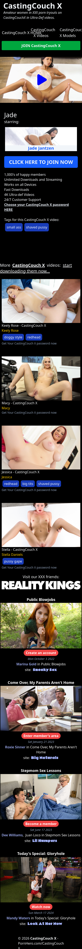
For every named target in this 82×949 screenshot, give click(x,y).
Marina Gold (26, 664)
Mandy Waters (18, 918)
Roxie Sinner (15, 747)
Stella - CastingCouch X (20, 549)
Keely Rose (10, 330)
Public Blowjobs (41, 599)
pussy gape (13, 561)
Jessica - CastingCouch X (20, 472)
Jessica (7, 477)
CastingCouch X (32, 6)
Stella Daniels (12, 554)
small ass (14, 227)
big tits (27, 483)
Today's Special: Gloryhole (41, 853)
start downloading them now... (36, 268)
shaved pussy (36, 227)
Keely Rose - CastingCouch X (24, 325)
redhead (33, 337)
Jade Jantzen (41, 148)
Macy (6, 408)
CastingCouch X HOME (22, 32)
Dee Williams (12, 835)
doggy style (13, 337)
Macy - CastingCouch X (19, 403)
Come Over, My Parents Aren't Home (41, 682)
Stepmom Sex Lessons (41, 770)
